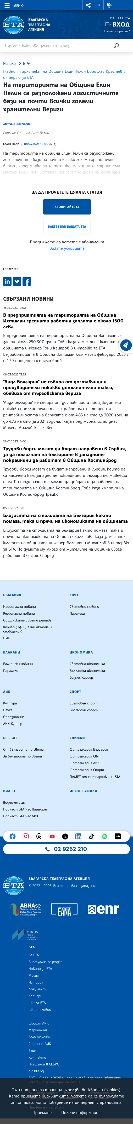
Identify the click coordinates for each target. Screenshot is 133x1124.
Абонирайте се (67, 207)
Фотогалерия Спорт (87, 770)
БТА (32, 947)
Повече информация (81, 1112)
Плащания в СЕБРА (44, 1064)
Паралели (77, 613)
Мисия (34, 976)
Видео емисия (14, 803)
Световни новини (84, 607)
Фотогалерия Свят (86, 756)
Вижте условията (67, 248)
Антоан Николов (16, 124)
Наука (8, 710)
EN (99, 5)
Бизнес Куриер (81, 678)
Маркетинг (38, 1030)
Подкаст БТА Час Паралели (25, 809)
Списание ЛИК (40, 1044)
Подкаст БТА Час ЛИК (20, 816)
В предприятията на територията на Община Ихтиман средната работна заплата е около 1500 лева (63, 321)
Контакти (37, 1057)
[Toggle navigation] (13, 4)
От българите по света (23, 749)
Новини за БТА (40, 969)
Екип (32, 1051)
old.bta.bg (36, 1071)
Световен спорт (84, 703)
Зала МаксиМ (39, 1037)
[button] (88, 5)
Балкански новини (18, 664)
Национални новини (19, 607)
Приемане (42, 1112)
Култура (10, 703)
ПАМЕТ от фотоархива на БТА (95, 777)
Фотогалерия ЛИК (85, 763)
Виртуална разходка (46, 962)
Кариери (35, 996)
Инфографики (83, 791)
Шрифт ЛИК (39, 1023)
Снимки (77, 738)
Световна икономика (87, 664)
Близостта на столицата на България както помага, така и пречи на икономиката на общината (65, 518)
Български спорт (84, 710)
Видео (9, 791)
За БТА (34, 955)
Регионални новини (19, 613)
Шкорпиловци (40, 1010)
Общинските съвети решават (28, 620)
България (12, 595)
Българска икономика (87, 671)
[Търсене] (116, 45)
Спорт (75, 692)
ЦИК (6, 638)
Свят (74, 595)
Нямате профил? (117, 31)
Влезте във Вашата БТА (67, 226)
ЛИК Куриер (12, 724)
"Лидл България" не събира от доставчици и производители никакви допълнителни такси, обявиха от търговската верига (58, 387)
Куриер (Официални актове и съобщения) (27, 629)
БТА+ (27, 63)
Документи (38, 989)
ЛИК (6, 692)
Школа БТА (37, 1003)
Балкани (11, 652)
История (36, 982)
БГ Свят (10, 738)
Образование (14, 717)
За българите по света (22, 756)
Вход (121, 24)
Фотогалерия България (89, 749)
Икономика (81, 652)
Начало (9, 64)
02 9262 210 (70, 849)
